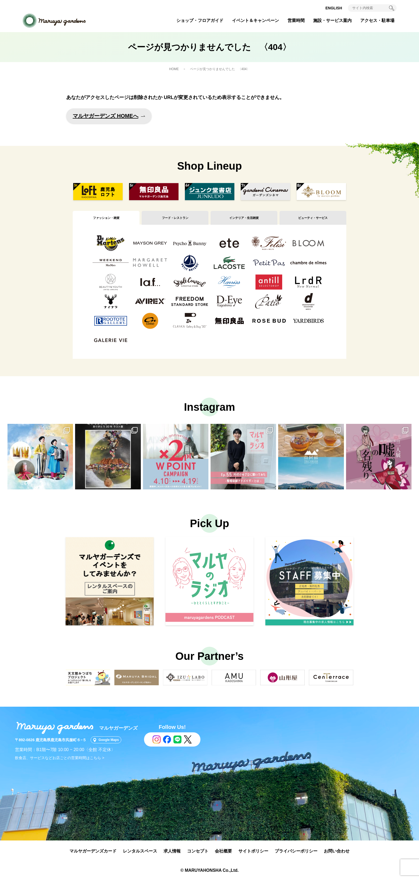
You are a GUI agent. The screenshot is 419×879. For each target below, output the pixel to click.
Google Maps (112, 740)
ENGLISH (333, 8)
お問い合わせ (337, 851)
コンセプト (197, 851)
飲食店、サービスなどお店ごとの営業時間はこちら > (59, 758)
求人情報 (172, 851)
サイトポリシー (253, 851)
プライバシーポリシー (296, 851)
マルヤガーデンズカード (93, 851)
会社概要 (223, 851)
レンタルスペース (140, 851)
